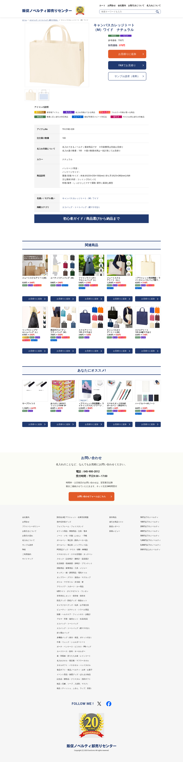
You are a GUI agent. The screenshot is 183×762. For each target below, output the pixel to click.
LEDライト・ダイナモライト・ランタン (72, 591)
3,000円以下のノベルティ (150, 545)
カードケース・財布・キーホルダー (71, 651)
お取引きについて (136, 5)
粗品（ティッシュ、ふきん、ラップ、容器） (74, 688)
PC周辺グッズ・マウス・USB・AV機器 (72, 549)
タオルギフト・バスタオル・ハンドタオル (74, 665)
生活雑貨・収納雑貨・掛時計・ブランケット (74, 563)
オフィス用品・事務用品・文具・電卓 (72, 531)
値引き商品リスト (116, 522)
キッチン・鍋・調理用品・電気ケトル (72, 573)
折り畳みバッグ (63, 633)
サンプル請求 (27, 545)
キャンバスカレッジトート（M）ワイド (80, 198)
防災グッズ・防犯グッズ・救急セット (72, 600)
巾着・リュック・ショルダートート (71, 642)
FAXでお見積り (127, 65)
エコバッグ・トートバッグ (67, 624)
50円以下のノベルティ (149, 517)
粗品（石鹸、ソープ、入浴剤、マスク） (73, 684)
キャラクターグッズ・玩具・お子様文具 (73, 605)
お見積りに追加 (127, 54)
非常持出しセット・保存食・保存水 (71, 596)
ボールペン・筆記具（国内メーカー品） (73, 540)
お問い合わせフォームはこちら (91, 496)
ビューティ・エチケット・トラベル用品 (73, 610)
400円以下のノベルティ (149, 531)
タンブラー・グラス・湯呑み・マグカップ (74, 577)
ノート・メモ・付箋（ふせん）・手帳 (72, 536)
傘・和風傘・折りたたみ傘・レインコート (74, 656)
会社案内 (122, 5)
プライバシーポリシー (31, 526)
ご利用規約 (26, 554)
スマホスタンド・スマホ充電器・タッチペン (74, 554)
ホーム (24, 20)
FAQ (24, 549)
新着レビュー (114, 531)
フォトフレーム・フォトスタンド (70, 526)
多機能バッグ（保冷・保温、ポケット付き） (74, 637)
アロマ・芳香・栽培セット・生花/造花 (72, 619)
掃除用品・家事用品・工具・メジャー (72, 568)
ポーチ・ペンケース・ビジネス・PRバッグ (74, 647)
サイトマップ (27, 559)
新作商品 (112, 517)
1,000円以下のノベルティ (150, 540)
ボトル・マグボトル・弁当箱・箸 (70, 582)
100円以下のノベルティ (149, 522)
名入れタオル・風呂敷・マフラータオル (73, 661)
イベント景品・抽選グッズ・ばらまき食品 (74, 674)
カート (102, 5)
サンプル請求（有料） (127, 76)
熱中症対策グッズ (64, 522)
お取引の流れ (27, 536)
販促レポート (114, 526)
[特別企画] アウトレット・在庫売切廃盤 (72, 517)
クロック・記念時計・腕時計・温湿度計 (73, 559)
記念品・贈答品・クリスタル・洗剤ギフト (74, 679)
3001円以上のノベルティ (150, 549)
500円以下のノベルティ (149, 536)
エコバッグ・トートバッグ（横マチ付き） (43, 20)
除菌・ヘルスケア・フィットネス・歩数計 (74, 614)
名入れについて (154, 5)
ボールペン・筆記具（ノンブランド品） (73, 545)
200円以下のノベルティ (149, 526)
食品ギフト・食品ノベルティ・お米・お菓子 (74, 670)
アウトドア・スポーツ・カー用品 (70, 586)
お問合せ (112, 5)
